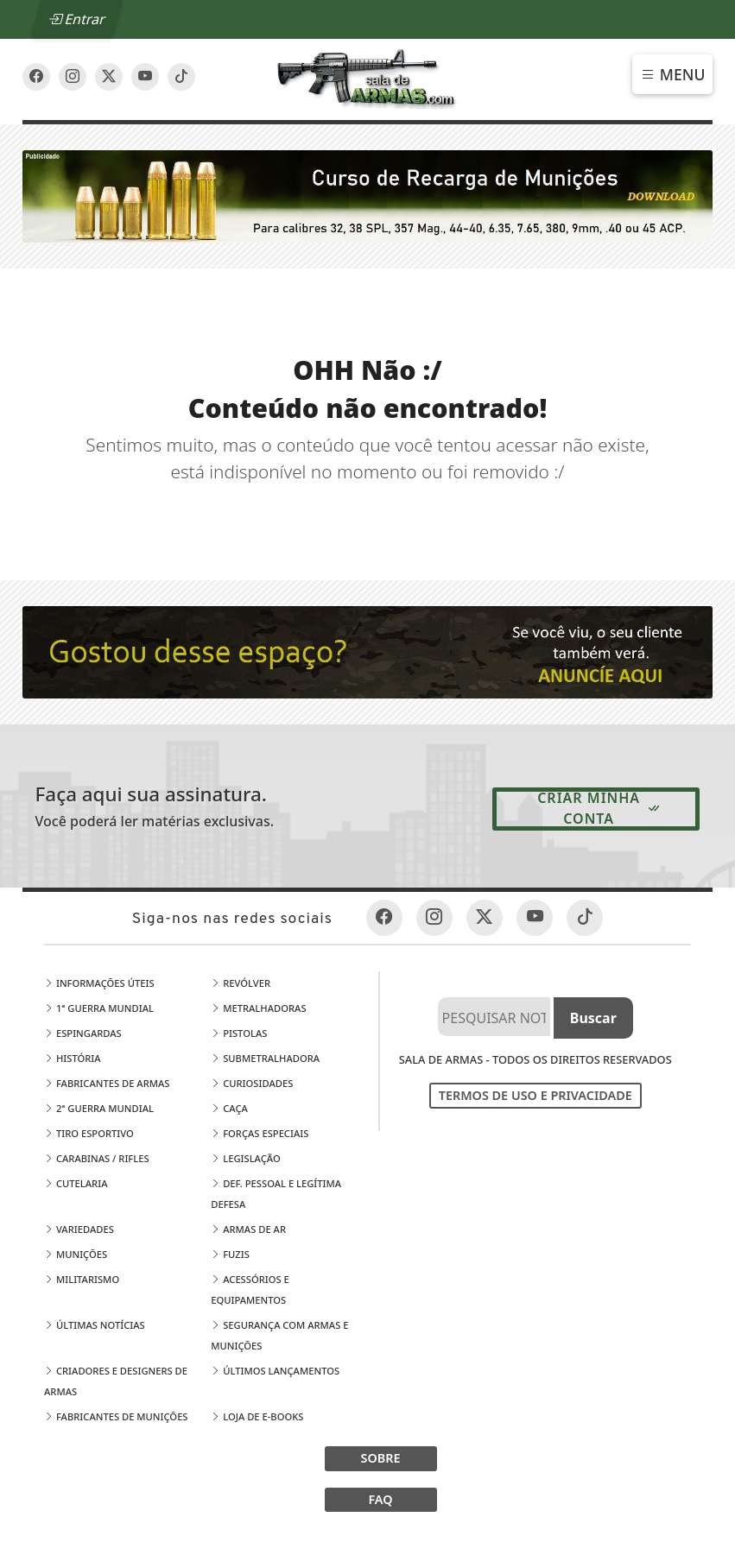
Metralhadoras (258, 1008)
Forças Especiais (259, 1133)
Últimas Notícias (94, 1324)
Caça (229, 1108)
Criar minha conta (599, 808)
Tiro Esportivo (89, 1133)
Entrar (77, 18)
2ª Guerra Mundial (99, 1108)
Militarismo (81, 1279)
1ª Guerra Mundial (99, 1008)
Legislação (245, 1158)
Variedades (79, 1229)
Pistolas (239, 1033)
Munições (75, 1254)
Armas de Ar (248, 1229)
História (72, 1058)
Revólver (240, 983)
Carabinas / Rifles (96, 1158)
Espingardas (83, 1033)
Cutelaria (75, 1183)
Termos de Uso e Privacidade (535, 1095)
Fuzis (230, 1254)
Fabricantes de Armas (106, 1083)
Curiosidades (252, 1083)
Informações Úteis (99, 983)
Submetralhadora (265, 1058)
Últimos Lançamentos (275, 1370)
